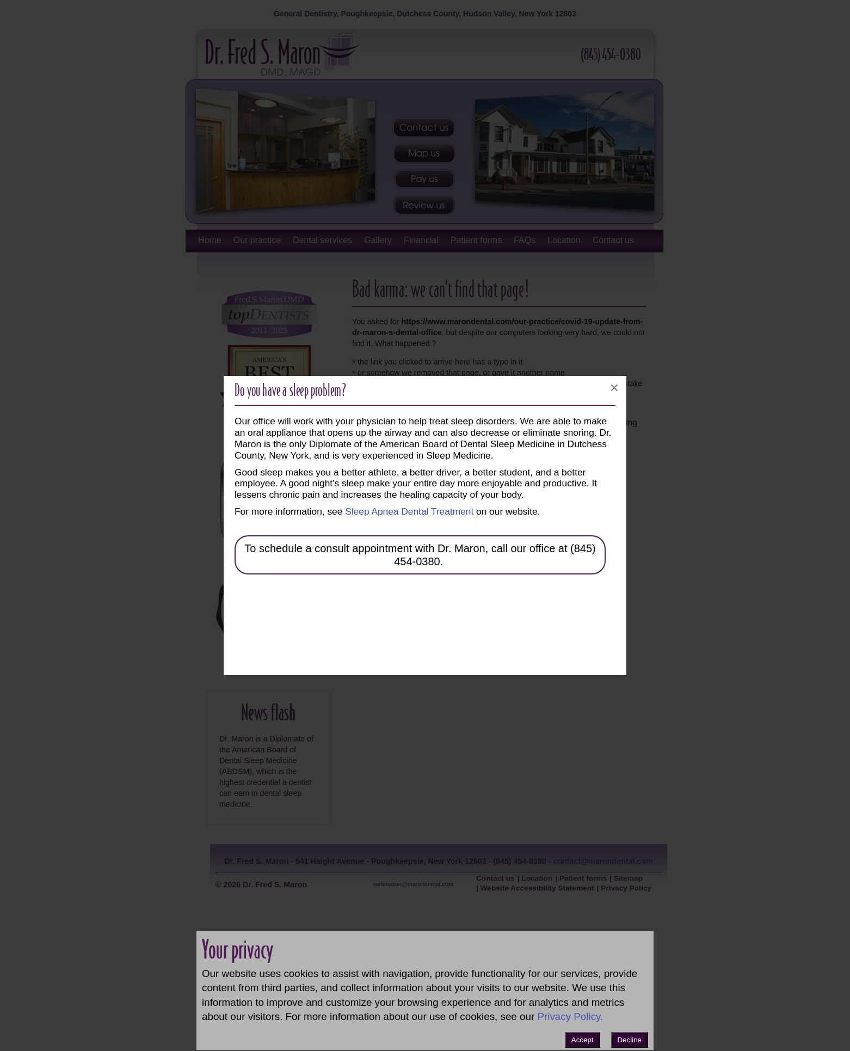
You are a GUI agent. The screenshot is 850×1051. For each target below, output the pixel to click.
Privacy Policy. (570, 1016)
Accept (582, 1040)
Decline (630, 1040)
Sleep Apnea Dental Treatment (409, 511)
